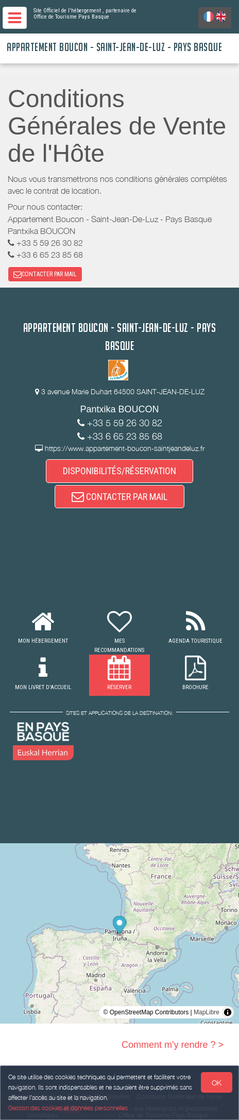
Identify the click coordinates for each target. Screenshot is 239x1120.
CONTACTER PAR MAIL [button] (45, 274)
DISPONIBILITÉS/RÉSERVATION (119, 470)
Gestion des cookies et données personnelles (68, 1108)
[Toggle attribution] (227, 1012)
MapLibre (206, 1012)
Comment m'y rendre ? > (173, 1045)
